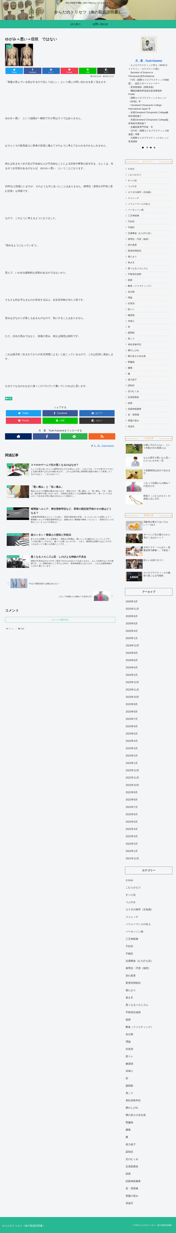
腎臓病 (131, 362)
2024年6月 (132, 660)
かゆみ (131, 169)
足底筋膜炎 (133, 397)
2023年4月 (132, 741)
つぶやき (132, 186)
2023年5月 (132, 733)
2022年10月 (132, 785)
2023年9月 (132, 704)
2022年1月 (132, 851)
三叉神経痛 (133, 215)
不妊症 (131, 221)
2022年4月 (132, 829)
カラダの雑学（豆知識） (140, 192)
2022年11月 (132, 777)
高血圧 (131, 426)
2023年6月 (132, 726)
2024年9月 (132, 653)
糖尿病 (131, 315)
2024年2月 (132, 675)
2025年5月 (132, 623)
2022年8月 (132, 799)
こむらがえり (134, 174)
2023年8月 (132, 711)
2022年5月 (132, 821)
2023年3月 (132, 748)
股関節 (131, 333)
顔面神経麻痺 (134, 409)
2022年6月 (132, 814)
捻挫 (130, 280)
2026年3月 (132, 601)
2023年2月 (132, 755)
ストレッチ (133, 198)
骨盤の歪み (133, 420)
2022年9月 (132, 792)
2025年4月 (132, 631)
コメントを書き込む (60, 621)
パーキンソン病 (136, 210)
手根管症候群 (134, 274)
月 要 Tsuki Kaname (148, 60)
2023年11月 (132, 689)
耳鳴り (131, 321)
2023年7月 (132, 719)
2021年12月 (132, 858)
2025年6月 (132, 616)
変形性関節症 (134, 251)
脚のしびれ (133, 350)
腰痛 (130, 368)
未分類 (131, 292)
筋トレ (131, 309)
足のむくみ (133, 391)
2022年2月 (132, 843)
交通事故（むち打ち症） (140, 233)
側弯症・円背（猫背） (139, 239)
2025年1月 (132, 638)
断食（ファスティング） (140, 286)
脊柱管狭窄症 (134, 344)
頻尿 (130, 403)
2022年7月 (132, 807)
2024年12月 (132, 645)
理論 (8, 398)
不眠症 (131, 227)
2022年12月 (132, 770)
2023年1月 (132, 763)
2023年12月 (132, 682)
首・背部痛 (133, 414)
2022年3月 (132, 836)
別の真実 (132, 245)
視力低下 (132, 379)
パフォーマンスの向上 (139, 204)
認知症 (131, 385)
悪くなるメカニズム (138, 268)
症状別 (131, 303)
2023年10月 (132, 697)
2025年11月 (132, 608)
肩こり (131, 338)
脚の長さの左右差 (137, 356)
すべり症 (132, 180)
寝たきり (132, 256)
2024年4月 (132, 667)
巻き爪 (131, 262)
